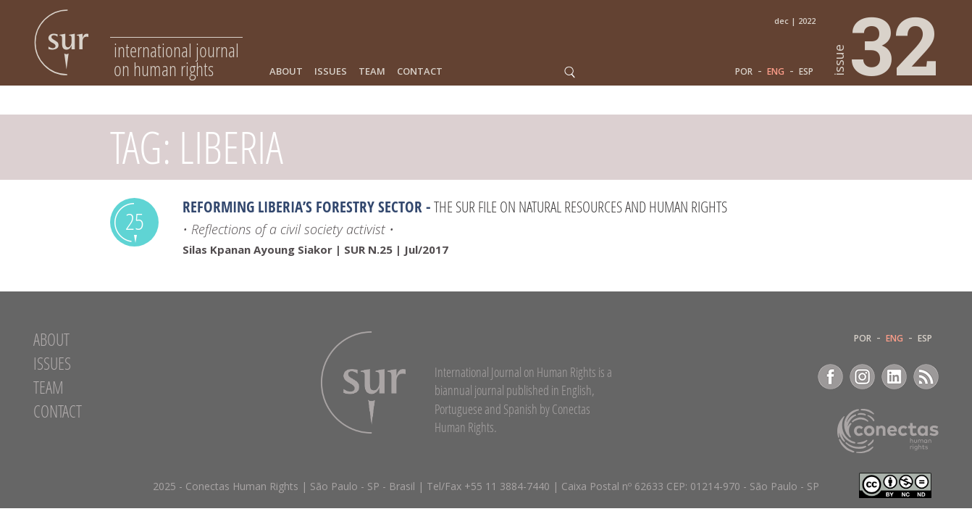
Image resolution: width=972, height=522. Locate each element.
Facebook (830, 376)
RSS (926, 376)
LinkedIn (894, 376)
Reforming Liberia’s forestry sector (302, 206)
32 (886, 44)
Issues (330, 71)
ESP (806, 71)
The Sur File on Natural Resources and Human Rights (580, 206)
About (286, 71)
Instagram (862, 376)
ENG (775, 71)
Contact (420, 71)
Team (372, 71)
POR (744, 71)
